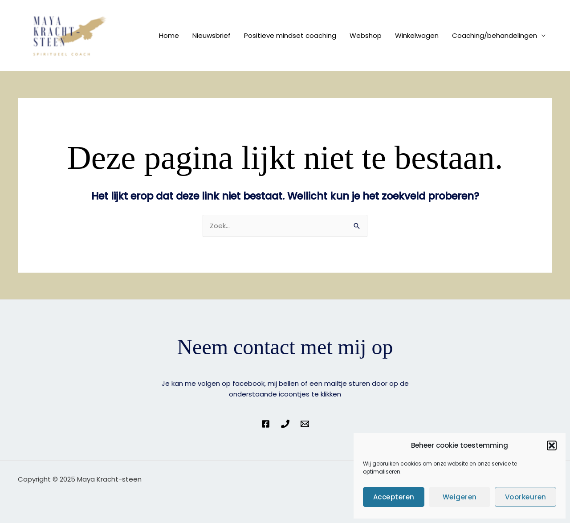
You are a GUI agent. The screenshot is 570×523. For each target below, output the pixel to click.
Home (169, 35)
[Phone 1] (285, 424)
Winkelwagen (417, 35)
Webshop (366, 35)
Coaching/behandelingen (494, 35)
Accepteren (394, 497)
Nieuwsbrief (211, 35)
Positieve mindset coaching (290, 35)
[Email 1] (305, 424)
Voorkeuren (525, 497)
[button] (551, 445)
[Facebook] (265, 424)
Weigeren (460, 497)
